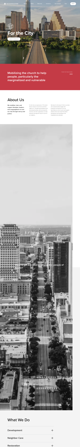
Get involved (27, 38)
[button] (32, 3)
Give (66, 3)
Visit (73, 3)
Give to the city (14, 38)
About (25, 3)
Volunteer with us (22, 273)
